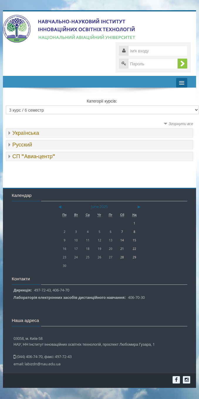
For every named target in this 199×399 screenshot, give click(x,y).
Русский (22, 144)
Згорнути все (180, 123)
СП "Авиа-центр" (33, 156)
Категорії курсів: (102, 101)
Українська (25, 133)
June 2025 (99, 206)
